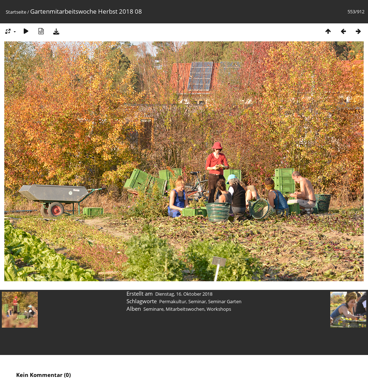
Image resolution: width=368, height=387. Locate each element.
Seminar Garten (225, 301)
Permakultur (172, 301)
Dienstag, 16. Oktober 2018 (183, 294)
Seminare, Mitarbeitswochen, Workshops (187, 309)
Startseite (16, 12)
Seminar (197, 301)
